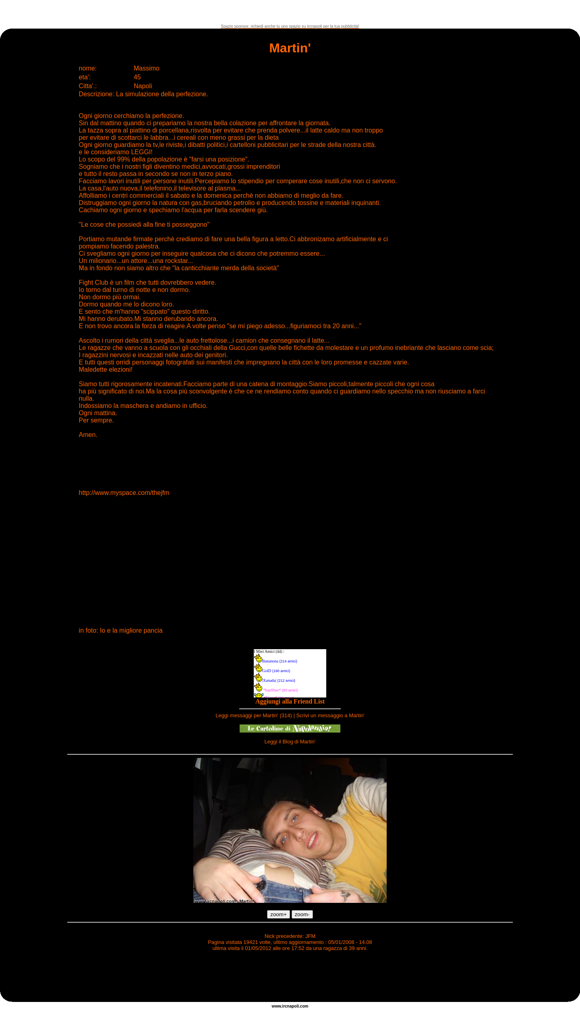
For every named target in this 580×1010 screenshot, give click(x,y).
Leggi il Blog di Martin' (290, 742)
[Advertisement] (290, 12)
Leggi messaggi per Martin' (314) (253, 715)
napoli (293, 1006)
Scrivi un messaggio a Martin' (330, 715)
